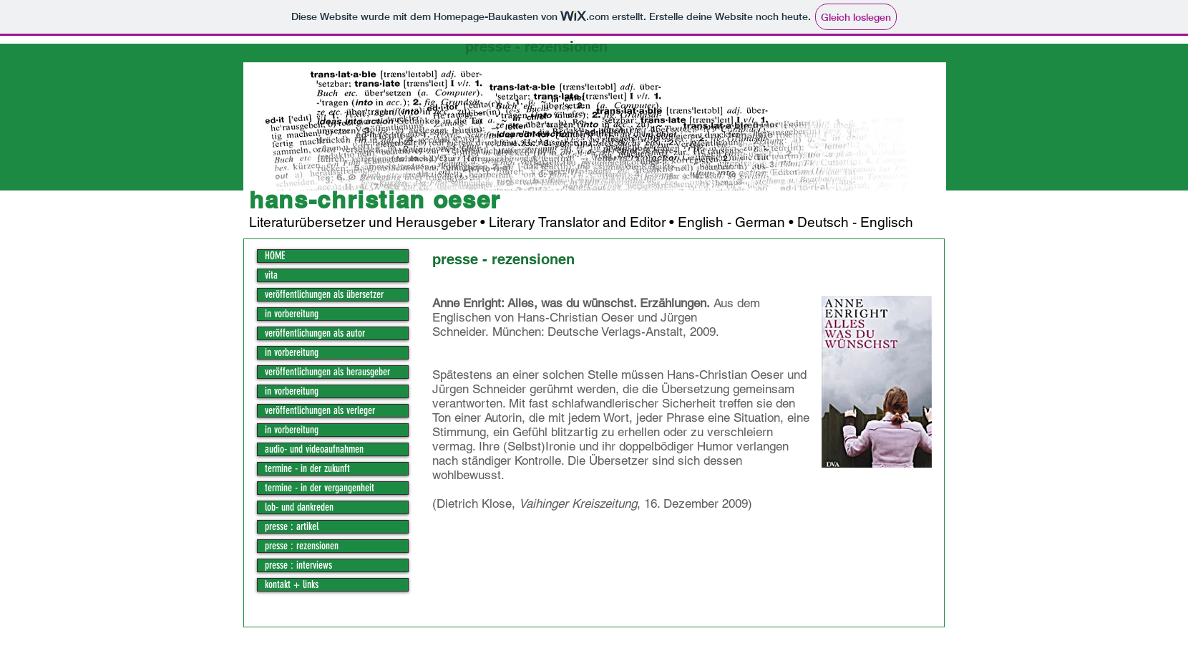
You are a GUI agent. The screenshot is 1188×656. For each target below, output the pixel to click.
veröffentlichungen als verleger (320, 411)
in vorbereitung (291, 314)
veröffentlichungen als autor (315, 333)
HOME (275, 256)
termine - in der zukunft (307, 469)
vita (271, 275)
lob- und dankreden (299, 507)
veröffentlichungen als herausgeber (327, 372)
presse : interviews (298, 565)
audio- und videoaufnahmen (314, 449)
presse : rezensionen (302, 546)
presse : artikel (291, 527)
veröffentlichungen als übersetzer (324, 295)
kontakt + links (291, 585)
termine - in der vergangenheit (319, 488)
